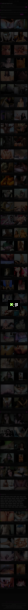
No (16, 304)
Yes (11, 304)
